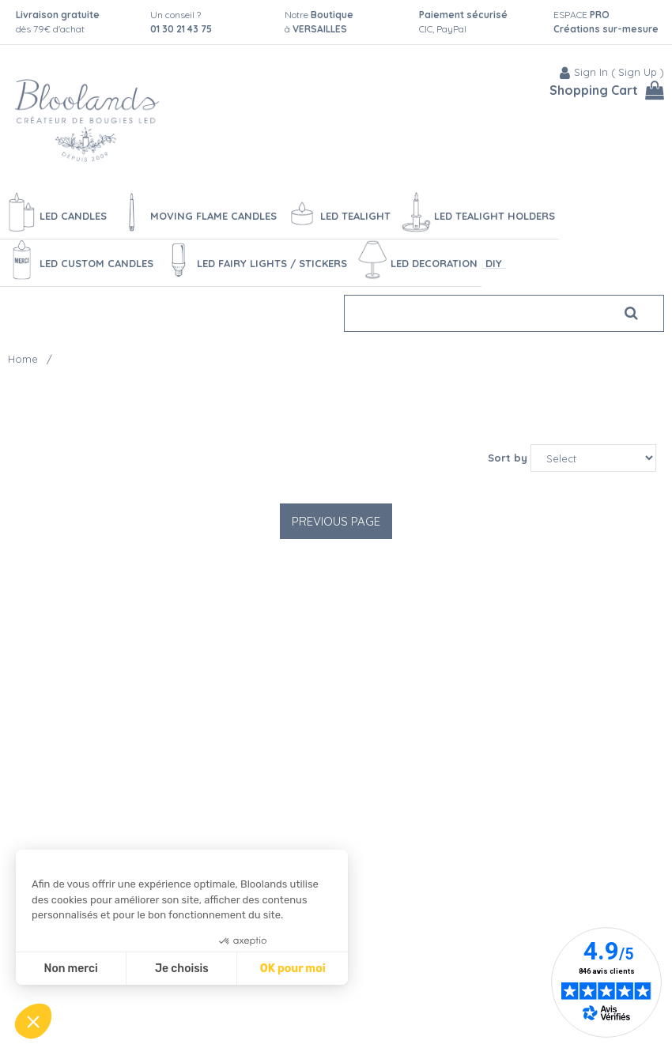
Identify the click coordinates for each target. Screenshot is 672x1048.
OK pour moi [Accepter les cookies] (293, 968)
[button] (33, 1021)
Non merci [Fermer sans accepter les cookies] (70, 968)
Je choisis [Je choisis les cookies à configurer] (182, 968)
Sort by (507, 457)
